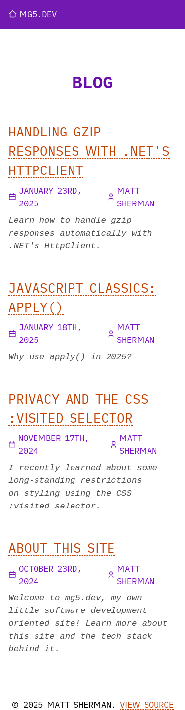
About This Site (61, 548)
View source (147, 704)
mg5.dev (32, 14)
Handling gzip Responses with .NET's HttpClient (89, 150)
